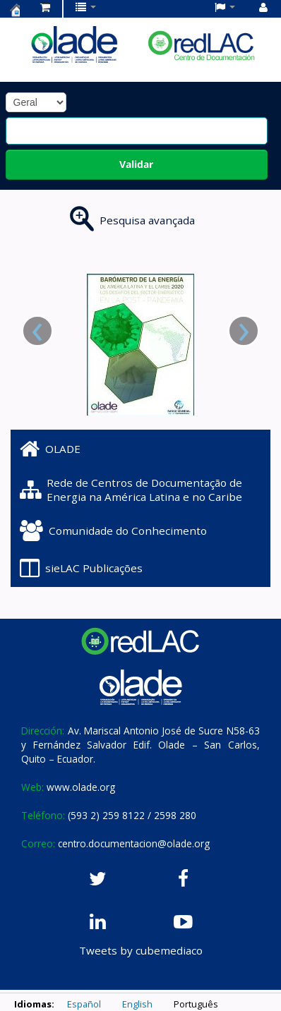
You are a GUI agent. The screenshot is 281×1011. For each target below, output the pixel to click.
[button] (45, 7)
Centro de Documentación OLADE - (15, 10)
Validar (136, 164)
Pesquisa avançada (147, 220)
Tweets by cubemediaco (141, 950)
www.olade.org (81, 787)
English (137, 1004)
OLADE (50, 448)
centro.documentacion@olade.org (134, 843)
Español (84, 1004)
